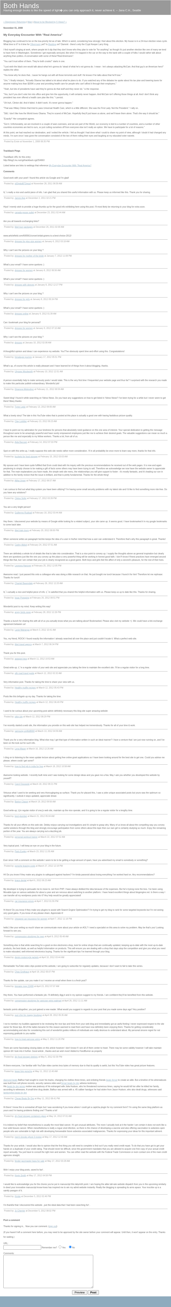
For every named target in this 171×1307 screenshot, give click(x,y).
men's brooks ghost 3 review (28, 1137)
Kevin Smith (20, 1175)
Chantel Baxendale (24, 583)
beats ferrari (111, 1080)
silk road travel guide (24, 673)
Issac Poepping (22, 598)
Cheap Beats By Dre (24, 1098)
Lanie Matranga (22, 630)
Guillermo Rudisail (23, 513)
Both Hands (21, 6)
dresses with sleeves (24, 285)
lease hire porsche (23, 1071)
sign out (53, 1226)
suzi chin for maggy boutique (28, 1015)
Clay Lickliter (21, 421)
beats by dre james (16, 1086)
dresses (18, 342)
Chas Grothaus (22, 972)
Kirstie (18, 1196)
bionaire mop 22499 (24, 986)
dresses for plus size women (28, 241)
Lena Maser (20, 749)
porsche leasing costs (25, 866)
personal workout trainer (26, 837)
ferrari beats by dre (70, 1083)
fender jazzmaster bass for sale (29, 1161)
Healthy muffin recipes (25, 688)
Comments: (8, 1253)
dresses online (21, 314)
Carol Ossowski (22, 784)
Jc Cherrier (20, 1211)
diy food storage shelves (26, 1057)
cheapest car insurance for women (31, 919)
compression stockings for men (29, 936)
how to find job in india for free (29, 766)
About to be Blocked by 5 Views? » (50, 22)
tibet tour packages (24, 227)
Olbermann (35, 44)
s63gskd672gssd (23, 183)
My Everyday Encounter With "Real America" (70, 165)
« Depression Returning (14, 22)
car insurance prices (24, 901)
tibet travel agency (23, 644)
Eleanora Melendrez (24, 389)
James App (20, 198)
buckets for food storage (26, 456)
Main (30, 22)
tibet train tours (22, 530)
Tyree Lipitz (20, 407)
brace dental (20, 880)
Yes (63, 1247)
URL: (5, 1243)
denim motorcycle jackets (27, 957)
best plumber (21, 816)
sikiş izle (19, 716)
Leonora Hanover (23, 566)
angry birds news (23, 612)
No (73, 1247)
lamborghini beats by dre (15, 1093)
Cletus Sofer (20, 498)
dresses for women (24, 270)
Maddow (52, 44)
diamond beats (10, 1080)
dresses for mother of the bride (29, 256)
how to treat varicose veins (27, 1039)
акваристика (21, 659)
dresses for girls (22, 299)
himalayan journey (23, 357)
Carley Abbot (21, 545)
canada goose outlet (24, 212)
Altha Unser (20, 480)
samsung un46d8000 (25, 731)
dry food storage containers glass (30, 1116)
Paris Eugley (21, 851)
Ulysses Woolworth (24, 371)
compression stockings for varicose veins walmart (38, 1001)
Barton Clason (21, 802)
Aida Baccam (20, 442)
